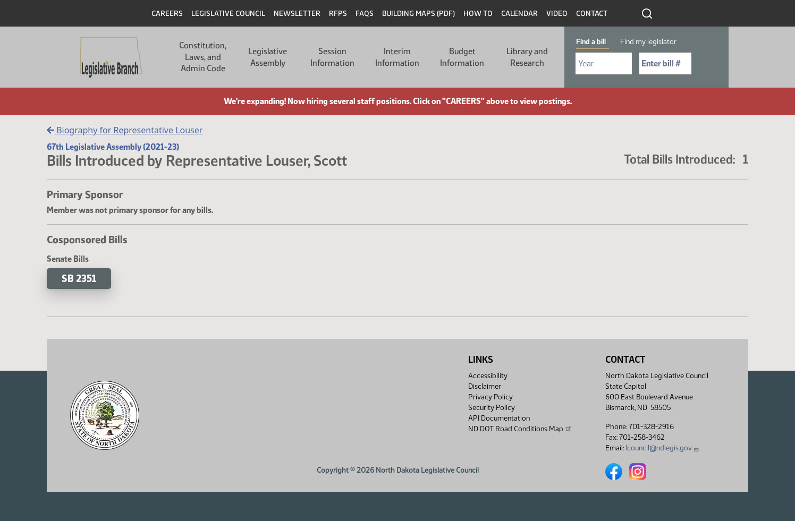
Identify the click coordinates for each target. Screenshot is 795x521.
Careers (167, 13)
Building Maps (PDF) (418, 13)
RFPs (338, 13)
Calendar (519, 13)
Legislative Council (228, 13)
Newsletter (297, 13)
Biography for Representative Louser (124, 130)
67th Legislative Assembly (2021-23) (113, 147)
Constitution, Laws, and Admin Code (202, 56)
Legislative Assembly (267, 57)
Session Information (332, 57)
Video (557, 13)
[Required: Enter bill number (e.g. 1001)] (665, 63)
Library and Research (527, 57)
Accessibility (488, 375)
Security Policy (491, 407)
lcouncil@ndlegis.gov (662, 447)
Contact (591, 13)
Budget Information (462, 57)
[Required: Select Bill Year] (603, 63)
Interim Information (397, 57)
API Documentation (499, 418)
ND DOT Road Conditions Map (520, 428)
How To (478, 13)
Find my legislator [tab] (648, 41)
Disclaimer (484, 386)
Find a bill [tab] (591, 41)
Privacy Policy (490, 397)
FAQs (365, 13)
